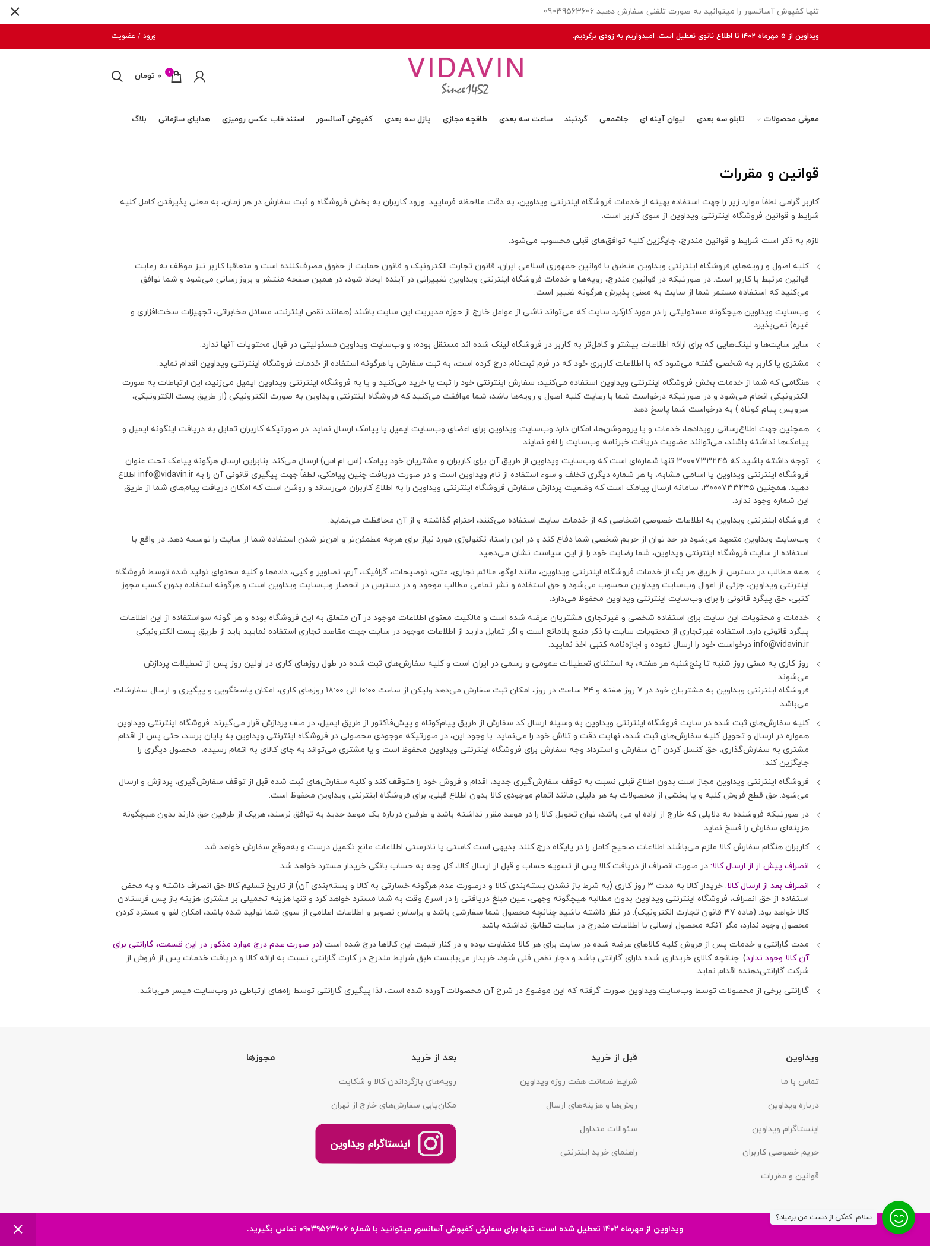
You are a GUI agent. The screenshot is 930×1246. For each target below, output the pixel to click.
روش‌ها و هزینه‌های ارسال (591, 1111)
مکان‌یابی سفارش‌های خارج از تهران (393, 1111)
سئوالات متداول (608, 1135)
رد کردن (18, 1229)
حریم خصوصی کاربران (780, 1158)
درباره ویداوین (793, 1111)
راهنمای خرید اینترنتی (598, 1158)
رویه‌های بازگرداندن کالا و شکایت (397, 1088)
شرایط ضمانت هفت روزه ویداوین (578, 1088)
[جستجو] (117, 79)
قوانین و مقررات (790, 1182)
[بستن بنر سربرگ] (15, 12)
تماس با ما (800, 1088)
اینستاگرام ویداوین (785, 1135)
